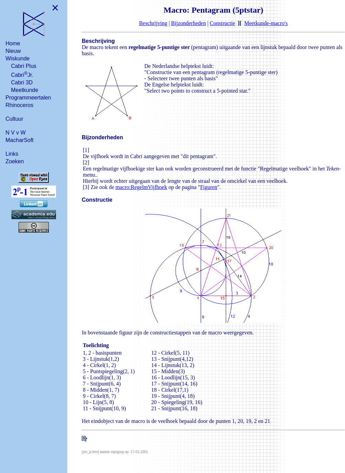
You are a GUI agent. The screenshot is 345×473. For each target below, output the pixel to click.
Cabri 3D (22, 82)
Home (12, 43)
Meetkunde (24, 90)
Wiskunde (17, 58)
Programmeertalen (28, 97)
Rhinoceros (19, 105)
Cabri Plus (23, 66)
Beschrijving (153, 23)
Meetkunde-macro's (266, 23)
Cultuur (14, 119)
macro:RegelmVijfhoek (141, 187)
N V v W (15, 132)
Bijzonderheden (188, 23)
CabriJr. (22, 74)
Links (11, 154)
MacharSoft (19, 140)
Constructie (222, 23)
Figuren (208, 187)
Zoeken (14, 161)
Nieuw (13, 51)
